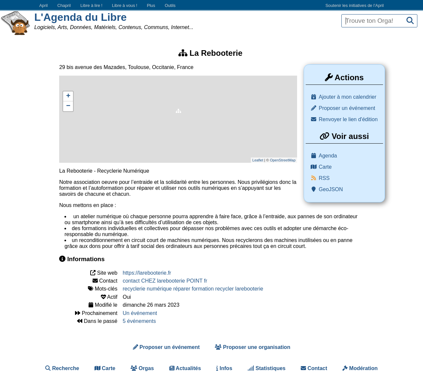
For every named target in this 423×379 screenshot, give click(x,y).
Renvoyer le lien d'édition (348, 119)
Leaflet (257, 160)
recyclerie (134, 289)
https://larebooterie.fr (147, 273)
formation (203, 289)
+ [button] (68, 96)
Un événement (140, 313)
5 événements (139, 321)
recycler (224, 289)
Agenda (328, 155)
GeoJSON (331, 189)
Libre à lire (91, 5)
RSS (324, 178)
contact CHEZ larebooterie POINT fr (165, 281)
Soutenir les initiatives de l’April (355, 5)
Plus (151, 5)
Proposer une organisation (252, 347)
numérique (159, 289)
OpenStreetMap (283, 160)
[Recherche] (410, 21)
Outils (170, 5)
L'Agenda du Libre (80, 17)
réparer (181, 289)
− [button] (68, 106)
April (43, 5)
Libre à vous (124, 5)
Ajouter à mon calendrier (347, 97)
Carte (325, 167)
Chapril (64, 5)
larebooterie (249, 289)
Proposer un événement (347, 108)
